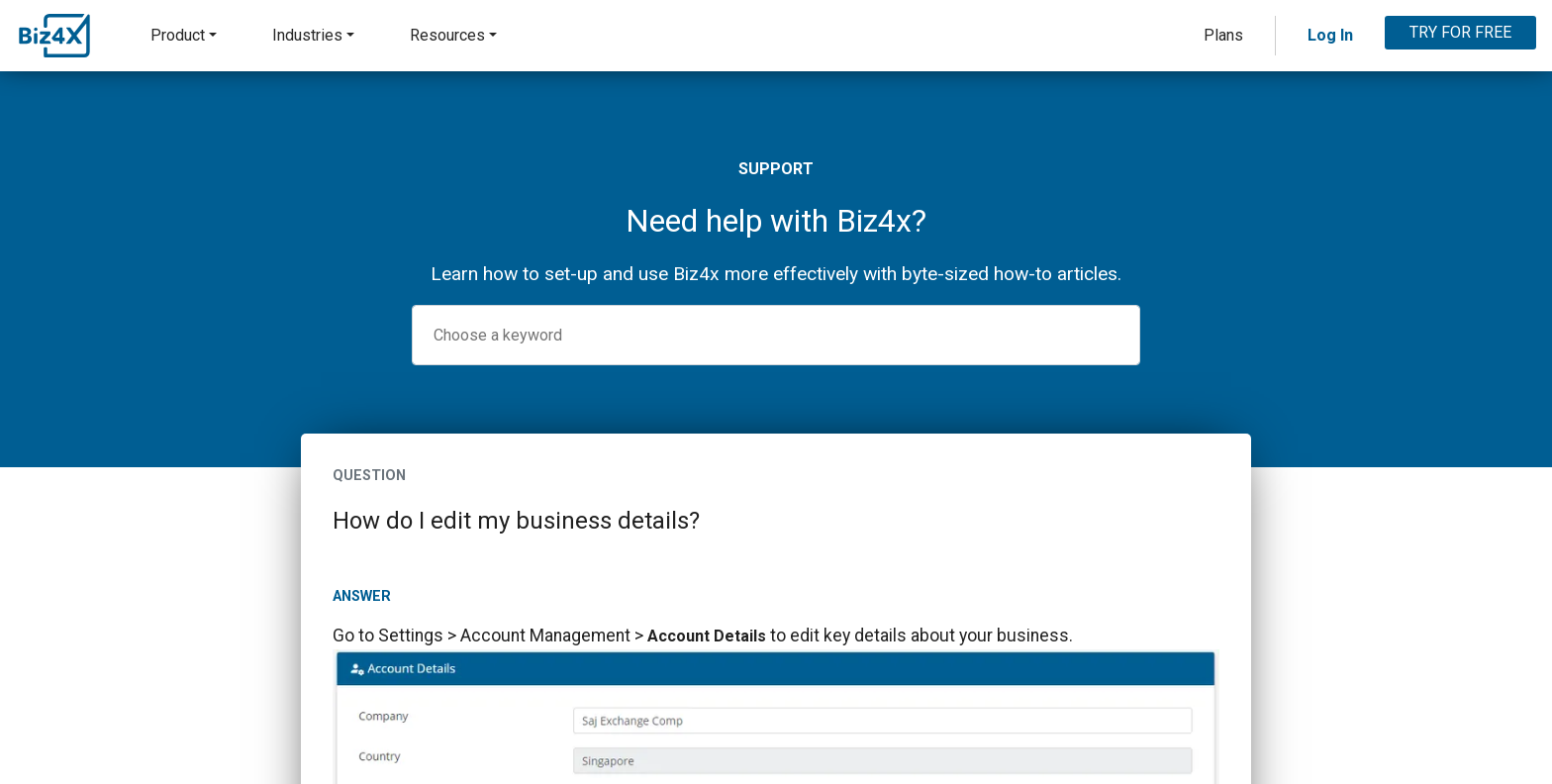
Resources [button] (447, 35)
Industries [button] (307, 35)
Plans (1223, 35)
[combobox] (776, 335)
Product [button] (177, 35)
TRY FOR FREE (1460, 32)
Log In (1330, 35)
